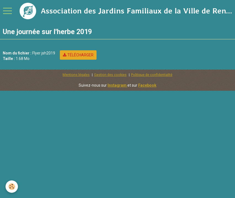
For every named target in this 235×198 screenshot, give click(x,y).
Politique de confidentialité (151, 75)
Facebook (147, 85)
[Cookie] (12, 186)
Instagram (117, 85)
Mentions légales (76, 75)
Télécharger (78, 55)
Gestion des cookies (110, 75)
